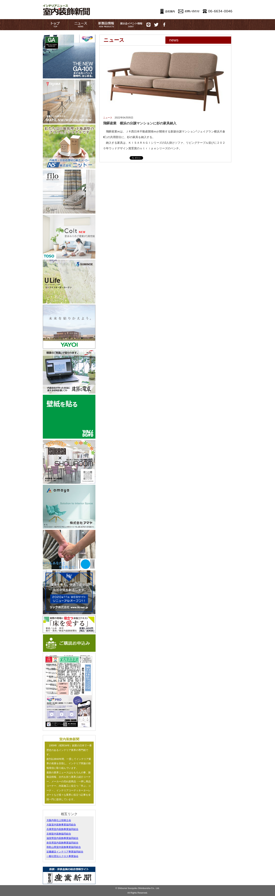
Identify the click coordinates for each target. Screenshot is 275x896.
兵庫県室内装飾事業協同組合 (62, 829)
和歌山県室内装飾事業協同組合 (63, 847)
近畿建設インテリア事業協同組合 (64, 851)
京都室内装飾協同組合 (58, 833)
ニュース (107, 117)
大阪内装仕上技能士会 (58, 820)
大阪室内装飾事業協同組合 (61, 824)
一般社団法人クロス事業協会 (62, 856)
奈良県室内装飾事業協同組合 (62, 842)
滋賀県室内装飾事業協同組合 (62, 838)
